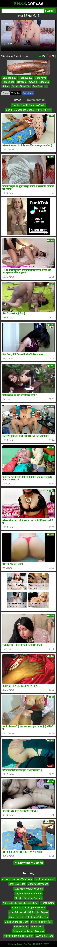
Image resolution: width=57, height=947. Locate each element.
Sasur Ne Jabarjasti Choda (20, 110)
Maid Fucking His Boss (16, 922)
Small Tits (25, 86)
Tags (19, 944)
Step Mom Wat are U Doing (28, 889)
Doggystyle (40, 78)
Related (16, 99)
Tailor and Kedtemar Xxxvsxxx (28, 931)
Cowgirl (33, 82)
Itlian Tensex (41, 912)
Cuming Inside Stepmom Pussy (28, 907)
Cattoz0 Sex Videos (38, 884)
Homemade (8, 82)
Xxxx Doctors (16, 917)
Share (5, 93)
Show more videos (28, 862)
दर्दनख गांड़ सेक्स (43, 110)
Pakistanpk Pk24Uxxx (36, 917)
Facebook (28, 93)
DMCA (27, 944)
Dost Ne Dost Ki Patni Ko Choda (28, 105)
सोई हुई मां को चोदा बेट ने (42, 922)
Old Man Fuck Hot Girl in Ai (29, 898)
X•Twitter (15, 93)
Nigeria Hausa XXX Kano (28, 893)
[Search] (22, 10)
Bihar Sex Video (17, 884)
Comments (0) (36, 99)
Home (11, 944)
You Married (37, 926)
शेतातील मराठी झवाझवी (45, 879)
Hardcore (22, 82)
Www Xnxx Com (44, 936)
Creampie (44, 82)
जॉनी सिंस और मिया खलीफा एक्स (18, 936)
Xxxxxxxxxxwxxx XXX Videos (17, 879)
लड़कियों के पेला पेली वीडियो (21, 912)
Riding (5, 86)
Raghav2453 (25, 78)
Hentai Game (47, 903)
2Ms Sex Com (21, 926)
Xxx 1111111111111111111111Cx (20, 903)
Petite (15, 86)
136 (42, 56)
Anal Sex (37, 86)
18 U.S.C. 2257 (41, 944)
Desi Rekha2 (9, 78)
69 (51, 56)
